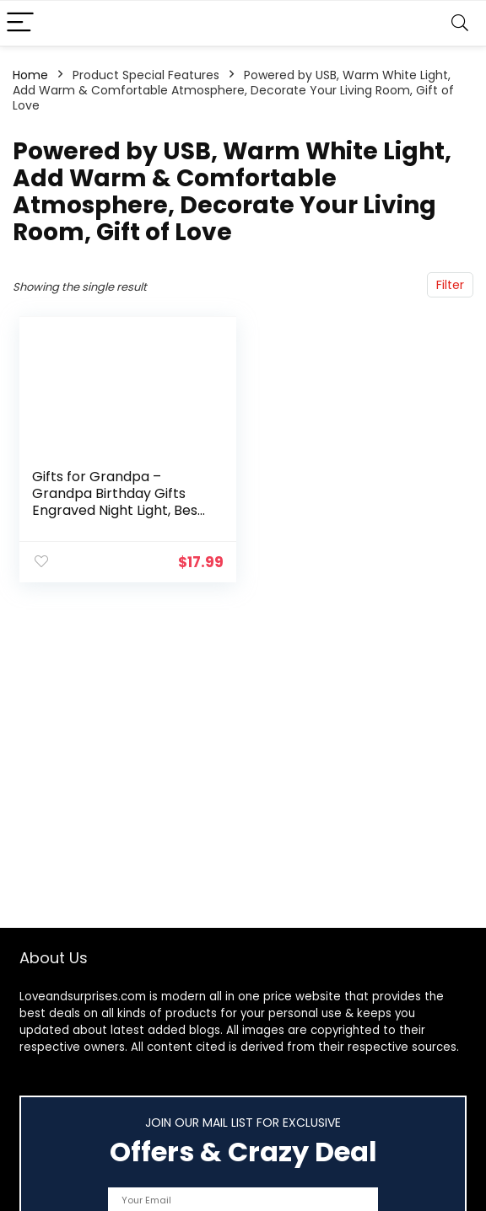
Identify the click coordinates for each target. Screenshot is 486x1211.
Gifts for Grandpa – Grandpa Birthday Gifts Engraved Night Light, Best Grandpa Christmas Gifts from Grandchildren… (117, 510)
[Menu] (20, 23)
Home (30, 75)
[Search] (460, 23)
